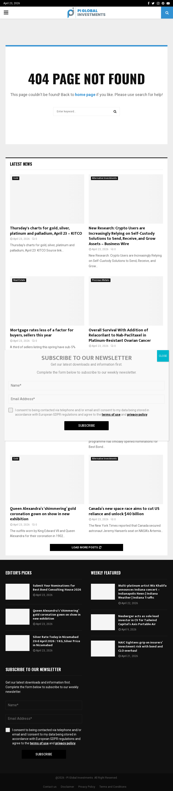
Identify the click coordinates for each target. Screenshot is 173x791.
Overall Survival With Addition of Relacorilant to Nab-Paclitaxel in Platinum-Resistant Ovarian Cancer (120, 335)
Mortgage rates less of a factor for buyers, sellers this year (41, 333)
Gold (15, 178)
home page (85, 94)
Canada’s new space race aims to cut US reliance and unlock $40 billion (124, 511)
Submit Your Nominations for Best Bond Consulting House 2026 (57, 587)
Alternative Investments (104, 178)
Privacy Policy (86, 786)
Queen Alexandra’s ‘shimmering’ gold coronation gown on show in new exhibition (43, 513)
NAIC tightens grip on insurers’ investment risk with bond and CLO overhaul (140, 646)
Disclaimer (67, 786)
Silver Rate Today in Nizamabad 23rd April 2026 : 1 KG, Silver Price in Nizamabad (56, 640)
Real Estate (19, 280)
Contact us (50, 786)
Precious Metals (100, 280)
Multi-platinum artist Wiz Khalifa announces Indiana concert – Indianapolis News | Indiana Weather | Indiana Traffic (142, 591)
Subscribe (43, 754)
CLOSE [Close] (163, 355)
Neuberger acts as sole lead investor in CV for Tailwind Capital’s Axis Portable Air (138, 620)
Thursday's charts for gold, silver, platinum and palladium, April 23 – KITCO (46, 231)
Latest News (21, 164)
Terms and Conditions (112, 786)
